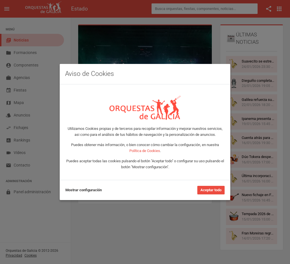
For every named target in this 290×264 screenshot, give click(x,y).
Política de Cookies (144, 151)
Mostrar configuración (83, 190)
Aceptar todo (210, 190)
